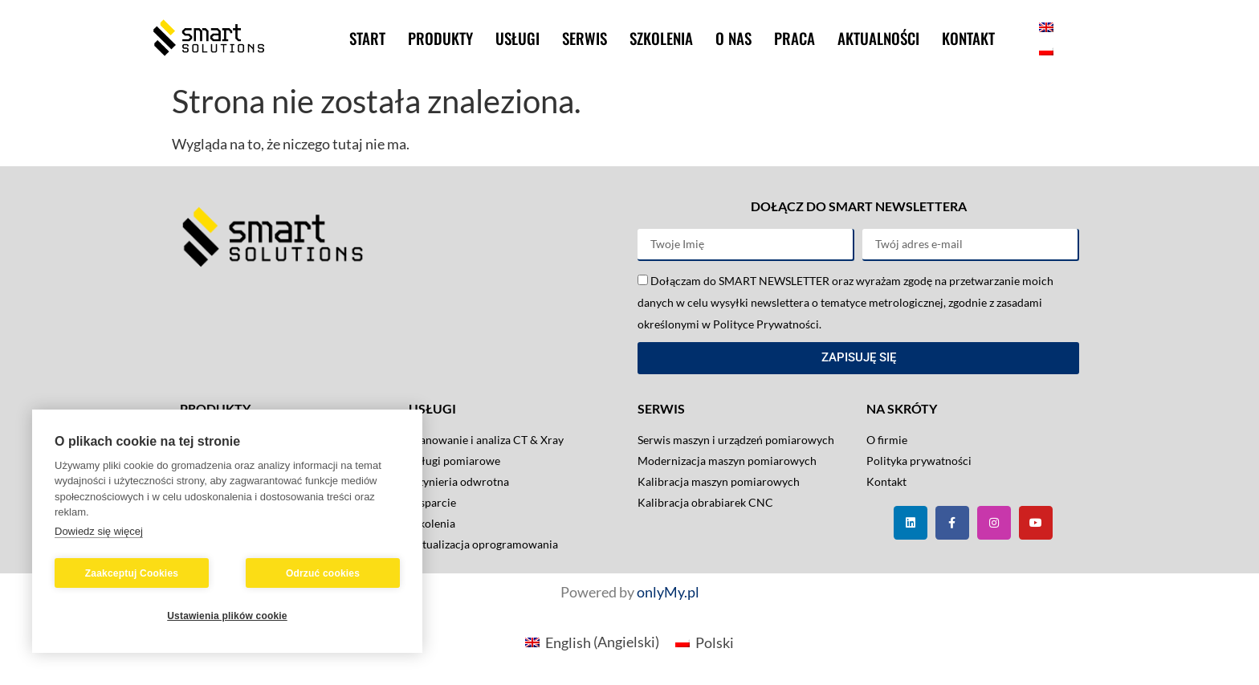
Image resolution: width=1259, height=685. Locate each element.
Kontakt (968, 38)
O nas (733, 38)
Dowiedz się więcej (99, 531)
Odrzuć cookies (323, 573)
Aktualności (878, 38)
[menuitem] (1046, 26)
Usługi (517, 38)
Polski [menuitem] (714, 642)
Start (367, 38)
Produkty (440, 38)
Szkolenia (661, 38)
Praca (794, 38)
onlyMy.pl (668, 592)
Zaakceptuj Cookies (131, 573)
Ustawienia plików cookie (227, 616)
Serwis (584, 38)
